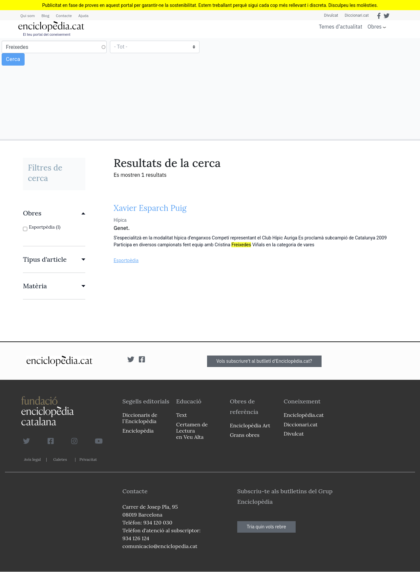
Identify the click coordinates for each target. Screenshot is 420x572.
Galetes (60, 459)
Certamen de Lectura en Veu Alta (192, 430)
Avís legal (32, 459)
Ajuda (83, 15)
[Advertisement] (314, 88)
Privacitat (88, 459)
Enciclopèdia (138, 430)
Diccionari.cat (356, 15)
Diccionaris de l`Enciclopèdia (139, 418)
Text (181, 415)
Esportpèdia (126, 260)
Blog (45, 15)
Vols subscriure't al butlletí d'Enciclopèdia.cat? (264, 361)
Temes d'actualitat (340, 27)
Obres (375, 26)
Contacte (64, 15)
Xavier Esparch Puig (150, 208)
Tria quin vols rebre (266, 527)
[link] (54, 213)
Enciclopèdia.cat (304, 415)
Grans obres (245, 435)
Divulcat (331, 15)
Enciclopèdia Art (250, 425)
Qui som (27, 15)
